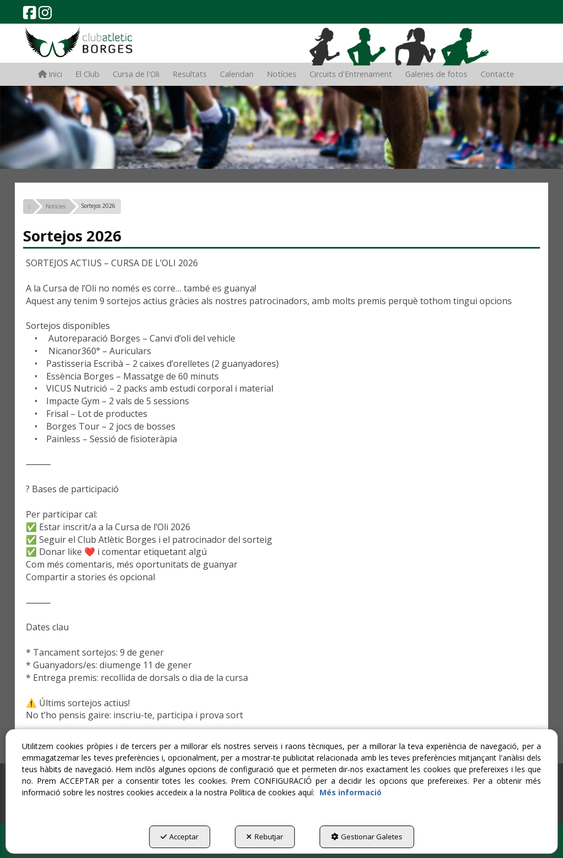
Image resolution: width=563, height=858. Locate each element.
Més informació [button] (350, 792)
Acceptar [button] (179, 837)
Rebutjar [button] (264, 837)
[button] (29, 15)
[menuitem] (50, 74)
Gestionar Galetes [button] (366, 837)
